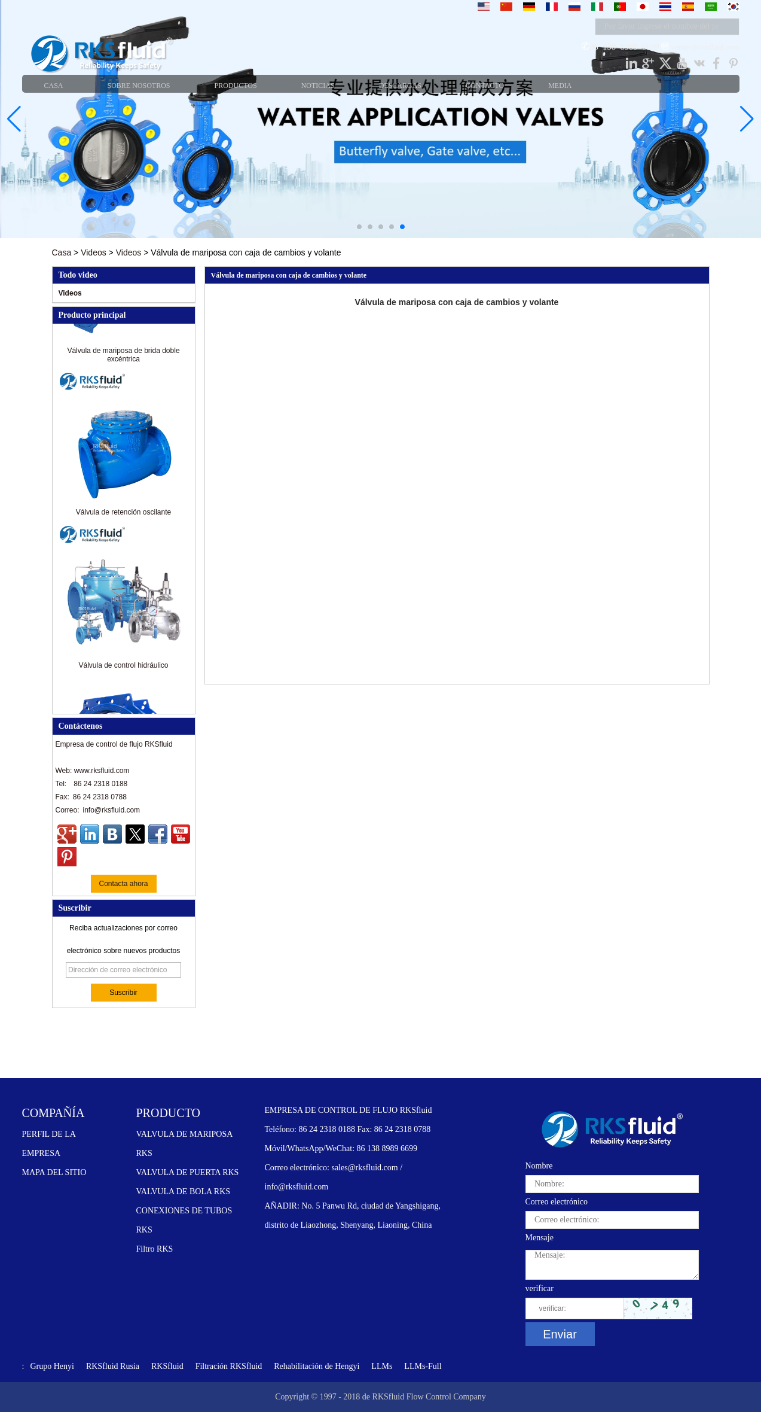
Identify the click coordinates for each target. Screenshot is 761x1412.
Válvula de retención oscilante (123, 516)
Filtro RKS (154, 1248)
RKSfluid (167, 1366)
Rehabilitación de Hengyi (316, 1366)
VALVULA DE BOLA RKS (183, 1191)
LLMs (381, 1366)
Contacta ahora (123, 884)
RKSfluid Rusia (112, 1366)
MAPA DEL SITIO (54, 1172)
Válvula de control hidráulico (123, 669)
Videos (93, 252)
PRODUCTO (168, 1112)
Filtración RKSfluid (228, 1366)
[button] (359, 227)
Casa (62, 252)
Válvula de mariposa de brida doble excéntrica (123, 358)
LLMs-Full (422, 1366)
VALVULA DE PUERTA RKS (187, 1172)
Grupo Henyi (52, 1366)
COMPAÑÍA (53, 1112)
